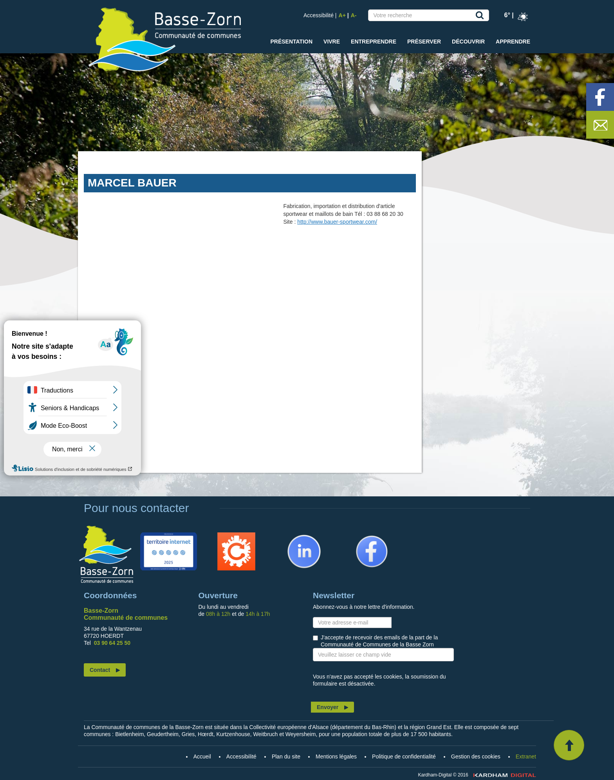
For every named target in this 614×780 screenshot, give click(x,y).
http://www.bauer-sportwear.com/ (337, 222)
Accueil (106, 554)
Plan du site (286, 756)
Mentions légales (336, 756)
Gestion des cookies (475, 756)
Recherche (481, 17)
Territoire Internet (167, 536)
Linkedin (292, 536)
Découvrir (468, 41)
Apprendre (513, 41)
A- (354, 15)
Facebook (361, 536)
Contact (100, 670)
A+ (342, 15)
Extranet (526, 756)
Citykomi (224, 536)
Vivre (331, 41)
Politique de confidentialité (404, 756)
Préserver (424, 41)
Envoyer (327, 707)
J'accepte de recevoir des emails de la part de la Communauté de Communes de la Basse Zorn (379, 641)
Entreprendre (373, 41)
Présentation (291, 41)
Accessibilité (318, 15)
